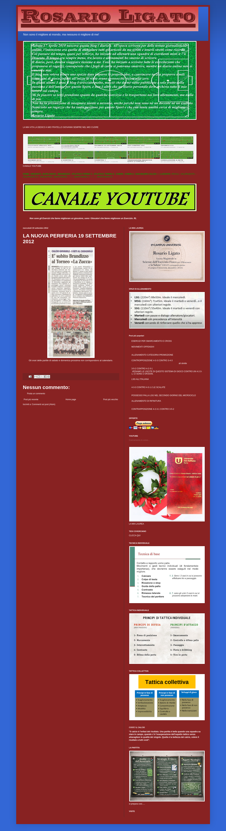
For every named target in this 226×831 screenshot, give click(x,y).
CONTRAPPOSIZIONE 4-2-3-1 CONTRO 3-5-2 (153, 409)
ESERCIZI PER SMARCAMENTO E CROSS (152, 341)
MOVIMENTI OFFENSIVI (143, 347)
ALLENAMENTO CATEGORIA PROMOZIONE (152, 355)
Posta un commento (36, 393)
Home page (71, 399)
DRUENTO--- (37, 174)
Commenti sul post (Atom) (43, 404)
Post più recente (31, 399)
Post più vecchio (110, 399)
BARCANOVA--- (50, 174)
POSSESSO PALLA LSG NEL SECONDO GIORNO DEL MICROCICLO (164, 395)
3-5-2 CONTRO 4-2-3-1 (142, 368)
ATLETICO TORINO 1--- (83, 174)
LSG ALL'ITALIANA (140, 379)
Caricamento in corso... (139, 440)
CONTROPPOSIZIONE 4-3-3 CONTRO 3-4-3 (152, 360)
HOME (26, 174)
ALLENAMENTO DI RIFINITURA (146, 401)
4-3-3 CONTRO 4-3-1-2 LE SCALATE (148, 387)
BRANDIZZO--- (65, 174)
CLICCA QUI (134, 535)
